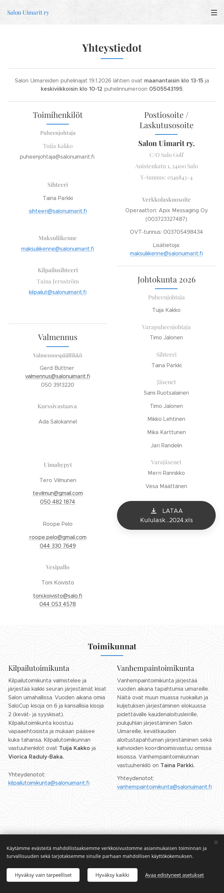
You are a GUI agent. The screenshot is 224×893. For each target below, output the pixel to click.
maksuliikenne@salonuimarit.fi (57, 249)
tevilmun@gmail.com (58, 493)
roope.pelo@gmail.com (57, 537)
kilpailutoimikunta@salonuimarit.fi (48, 783)
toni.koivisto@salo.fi (57, 595)
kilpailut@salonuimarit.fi (57, 292)
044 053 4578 (57, 604)
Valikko (214, 12)
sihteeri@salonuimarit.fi (58, 211)
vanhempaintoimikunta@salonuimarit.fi (164, 787)
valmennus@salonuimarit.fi (57, 376)
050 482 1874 (57, 502)
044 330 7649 (58, 545)
